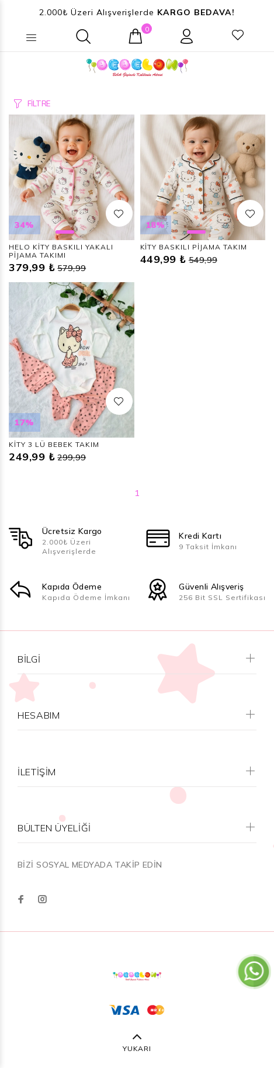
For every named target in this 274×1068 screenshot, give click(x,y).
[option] (71, 177)
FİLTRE (38, 103)
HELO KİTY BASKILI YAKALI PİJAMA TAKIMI (61, 250)
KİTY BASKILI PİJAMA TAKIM (194, 246)
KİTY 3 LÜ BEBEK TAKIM (54, 444)
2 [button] (83, 232)
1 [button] (65, 232)
